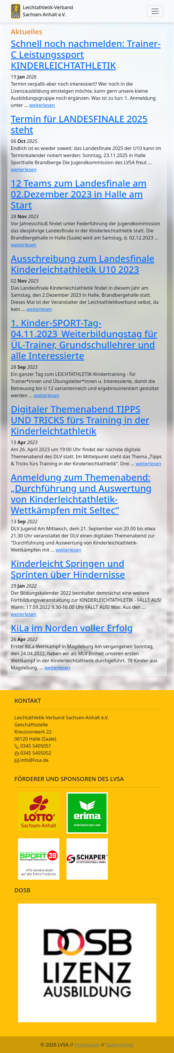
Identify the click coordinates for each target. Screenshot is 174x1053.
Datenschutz (120, 1044)
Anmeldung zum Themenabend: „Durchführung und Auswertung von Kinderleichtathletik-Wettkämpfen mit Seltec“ (81, 493)
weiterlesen (42, 105)
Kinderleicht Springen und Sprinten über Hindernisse (68, 569)
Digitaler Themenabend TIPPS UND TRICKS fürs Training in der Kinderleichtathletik (80, 420)
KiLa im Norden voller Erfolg (72, 628)
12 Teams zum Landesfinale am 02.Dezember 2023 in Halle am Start (79, 194)
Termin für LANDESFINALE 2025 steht (79, 124)
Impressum (87, 1044)
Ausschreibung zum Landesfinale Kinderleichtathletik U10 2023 (83, 264)
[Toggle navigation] (155, 11)
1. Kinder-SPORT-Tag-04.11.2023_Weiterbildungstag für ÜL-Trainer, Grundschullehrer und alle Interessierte (84, 339)
